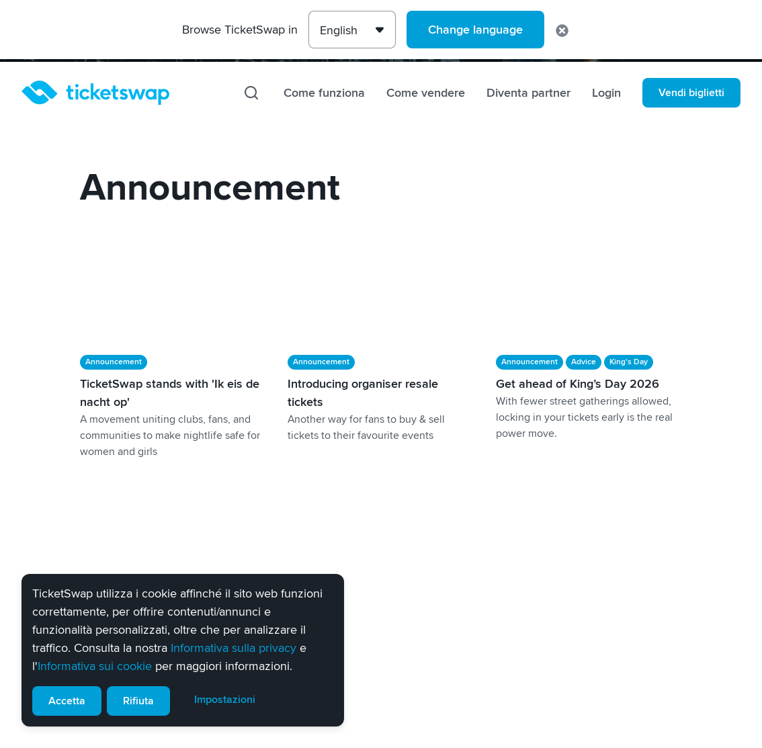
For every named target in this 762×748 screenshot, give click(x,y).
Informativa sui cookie (95, 666)
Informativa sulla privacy (233, 647)
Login (606, 92)
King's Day (628, 362)
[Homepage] (95, 93)
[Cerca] (251, 92)
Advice (583, 362)
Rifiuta (138, 701)
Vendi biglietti (691, 92)
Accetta (66, 701)
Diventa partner (528, 92)
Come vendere (425, 92)
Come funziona (324, 92)
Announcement (113, 362)
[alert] (183, 650)
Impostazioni (224, 699)
